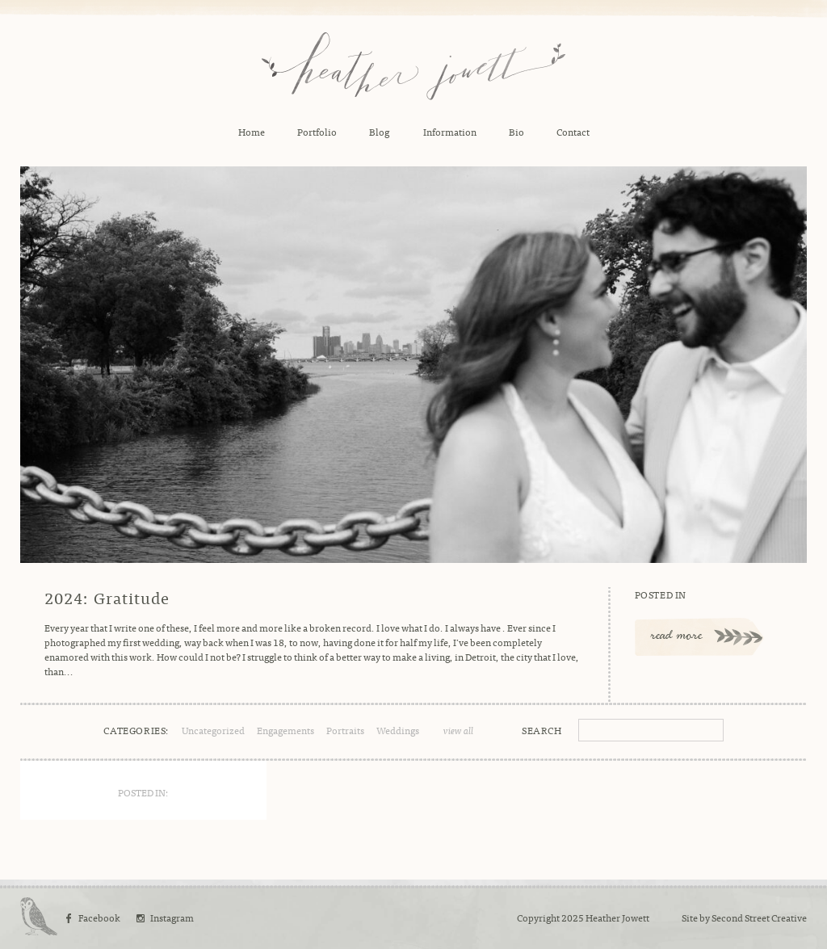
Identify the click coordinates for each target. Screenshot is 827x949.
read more (677, 636)
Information (449, 132)
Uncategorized (213, 730)
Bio (516, 132)
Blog (379, 132)
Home (251, 132)
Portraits (345, 730)
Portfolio (317, 132)
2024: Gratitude (107, 597)
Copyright (538, 917)
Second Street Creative (759, 917)
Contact (573, 132)
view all (458, 730)
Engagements (285, 730)
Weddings (397, 730)
